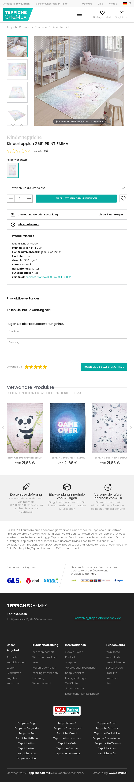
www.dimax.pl (118, 773)
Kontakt (113, 3)
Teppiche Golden (26, 758)
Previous (21, 130)
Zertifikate (71, 683)
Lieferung (38, 678)
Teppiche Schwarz (107, 728)
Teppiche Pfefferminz (108, 743)
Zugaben (12, 678)
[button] (67, 188)
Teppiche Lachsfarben (67, 738)
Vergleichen (110, 17)
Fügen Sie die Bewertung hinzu (104, 367)
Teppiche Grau (27, 753)
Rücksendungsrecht (51, 3)
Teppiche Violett (67, 733)
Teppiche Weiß (67, 723)
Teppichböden (16, 662)
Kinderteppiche (62, 27)
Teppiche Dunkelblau (107, 733)
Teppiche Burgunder (26, 728)
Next (13, 130)
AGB (35, 662)
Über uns (87, 3)
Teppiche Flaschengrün (68, 728)
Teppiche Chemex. (39, 773)
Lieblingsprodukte (91, 17)
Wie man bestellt (28, 224)
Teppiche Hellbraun (27, 738)
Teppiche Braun (107, 723)
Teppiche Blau (26, 748)
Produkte (111, 673)
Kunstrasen (14, 683)
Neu (108, 683)
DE (130, 3)
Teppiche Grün (107, 753)
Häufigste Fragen (76, 678)
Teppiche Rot (27, 733)
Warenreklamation (44, 668)
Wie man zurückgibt (45, 657)
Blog (100, 3)
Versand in (16, 3)
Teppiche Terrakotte (67, 753)
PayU (93, 573)
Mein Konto (72, 17)
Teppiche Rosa (107, 748)
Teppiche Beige (26, 723)
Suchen (59, 17)
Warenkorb (125, 17)
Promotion (112, 678)
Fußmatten (14, 673)
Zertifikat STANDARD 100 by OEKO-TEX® (48, 277)
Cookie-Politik (74, 652)
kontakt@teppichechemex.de (98, 618)
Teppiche (41, 27)
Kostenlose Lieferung (26, 494)
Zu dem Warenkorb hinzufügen (76, 198)
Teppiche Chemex (18, 14)
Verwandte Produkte (30, 387)
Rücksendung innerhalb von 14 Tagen (67, 496)
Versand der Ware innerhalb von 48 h (108, 496)
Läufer (11, 668)
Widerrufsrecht (41, 683)
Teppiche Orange (67, 748)
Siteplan (70, 662)
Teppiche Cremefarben (106, 738)
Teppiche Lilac (27, 743)
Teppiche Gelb (67, 743)
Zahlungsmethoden (45, 673)
